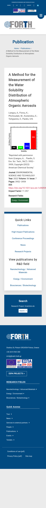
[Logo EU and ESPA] (19, 11)
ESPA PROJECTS (17, 375)
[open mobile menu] (40, 15)
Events (9, 437)
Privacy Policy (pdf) (14, 458)
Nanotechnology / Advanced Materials (21, 391)
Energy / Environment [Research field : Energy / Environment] (20, 200)
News (23, 245)
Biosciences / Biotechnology (23, 285)
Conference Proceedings (23, 238)
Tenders (10, 442)
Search (23, 311)
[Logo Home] (23, 25)
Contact (29, 5)
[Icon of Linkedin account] (38, 5)
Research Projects (23, 251)
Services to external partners (18, 424)
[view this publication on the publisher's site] (27, 188)
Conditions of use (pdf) (16, 453)
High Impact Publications (23, 232)
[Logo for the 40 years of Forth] (32, 11)
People (9, 429)
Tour (9, 416)
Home (16, 48)
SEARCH (9, 5)
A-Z (17, 5)
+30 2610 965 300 (13, 351)
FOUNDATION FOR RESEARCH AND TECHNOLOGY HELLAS (23, 2)
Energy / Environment (23, 279)
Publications (25, 48)
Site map (28, 458)
